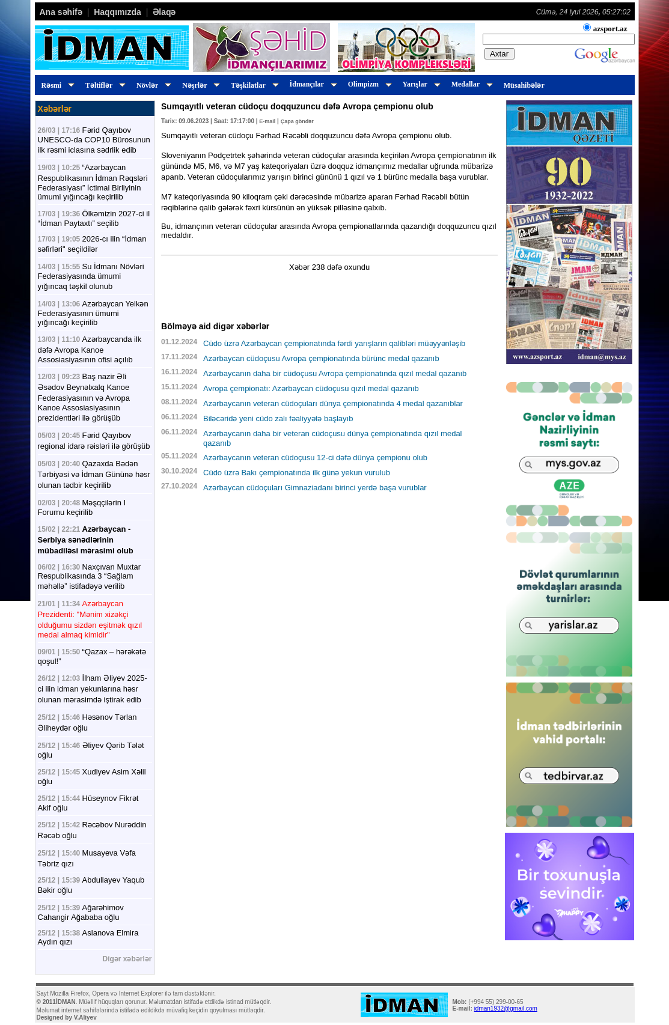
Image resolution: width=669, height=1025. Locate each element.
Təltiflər (104, 85)
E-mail (267, 121)
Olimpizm (368, 84)
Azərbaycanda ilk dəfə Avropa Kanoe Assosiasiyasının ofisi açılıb (90, 349)
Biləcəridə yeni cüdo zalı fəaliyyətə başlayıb (278, 418)
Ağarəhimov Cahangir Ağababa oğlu (81, 912)
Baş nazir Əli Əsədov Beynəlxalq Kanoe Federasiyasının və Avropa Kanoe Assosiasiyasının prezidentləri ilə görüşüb (84, 397)
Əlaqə (164, 12)
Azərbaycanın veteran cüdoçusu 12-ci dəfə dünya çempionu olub (315, 457)
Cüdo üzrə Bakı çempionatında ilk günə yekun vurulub (296, 472)
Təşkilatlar (252, 85)
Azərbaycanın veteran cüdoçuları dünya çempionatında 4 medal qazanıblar (333, 403)
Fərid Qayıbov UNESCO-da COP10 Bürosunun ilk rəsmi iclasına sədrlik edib (94, 140)
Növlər (152, 85)
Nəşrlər (199, 85)
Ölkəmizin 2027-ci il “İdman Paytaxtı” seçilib (94, 218)
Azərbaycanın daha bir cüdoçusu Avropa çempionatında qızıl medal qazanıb (334, 373)
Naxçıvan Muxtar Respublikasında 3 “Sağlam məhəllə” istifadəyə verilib (89, 576)
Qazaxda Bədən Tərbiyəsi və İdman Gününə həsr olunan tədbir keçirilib (94, 474)
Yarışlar (420, 84)
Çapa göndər (297, 121)
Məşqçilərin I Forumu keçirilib (82, 507)
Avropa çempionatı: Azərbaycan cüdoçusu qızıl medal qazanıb (311, 388)
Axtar (499, 53)
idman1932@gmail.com (505, 1008)
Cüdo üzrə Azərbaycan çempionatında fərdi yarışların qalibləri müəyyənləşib (334, 343)
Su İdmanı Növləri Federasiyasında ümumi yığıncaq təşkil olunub (91, 276)
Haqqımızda (117, 12)
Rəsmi (56, 85)
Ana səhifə (61, 12)
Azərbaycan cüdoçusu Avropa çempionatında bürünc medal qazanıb (321, 358)
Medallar (470, 84)
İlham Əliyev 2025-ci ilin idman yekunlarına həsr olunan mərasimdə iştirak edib (92, 689)
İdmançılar (311, 84)
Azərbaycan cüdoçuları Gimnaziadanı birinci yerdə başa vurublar (315, 487)
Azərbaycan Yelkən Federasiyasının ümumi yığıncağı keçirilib (93, 313)
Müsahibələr (524, 85)
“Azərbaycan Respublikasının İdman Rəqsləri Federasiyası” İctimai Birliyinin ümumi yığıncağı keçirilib (93, 182)
